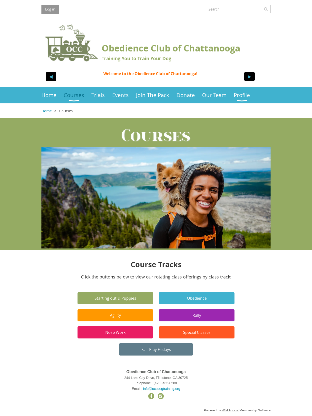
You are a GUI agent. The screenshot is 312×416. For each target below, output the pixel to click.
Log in (50, 9)
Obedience (197, 298)
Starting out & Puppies (115, 298)
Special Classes (197, 332)
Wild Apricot (230, 410)
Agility (115, 315)
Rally (197, 315)
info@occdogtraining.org (161, 389)
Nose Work (115, 332)
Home (46, 110)
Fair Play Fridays (156, 349)
